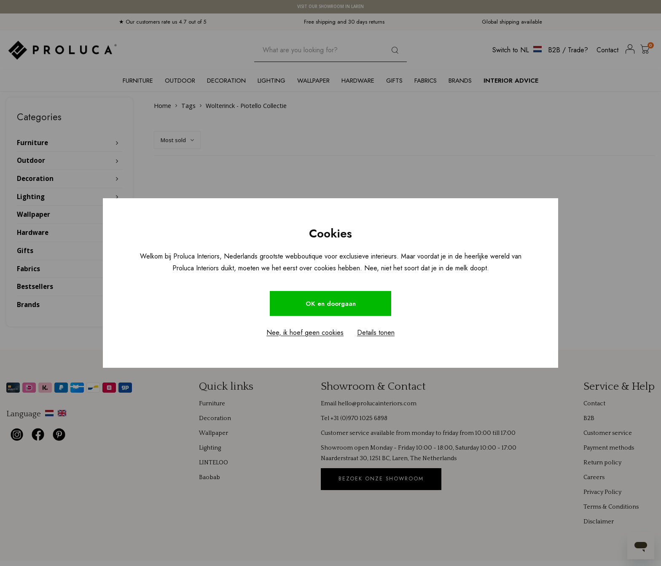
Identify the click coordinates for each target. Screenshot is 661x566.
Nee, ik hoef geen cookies (305, 333)
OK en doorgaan (330, 303)
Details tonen (376, 333)
